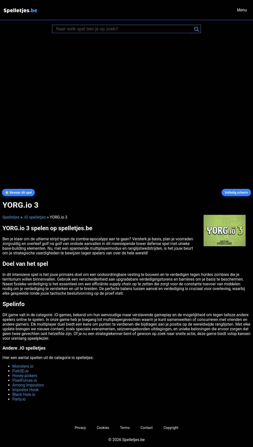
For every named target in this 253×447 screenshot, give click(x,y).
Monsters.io (22, 366)
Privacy (80, 428)
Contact (147, 428)
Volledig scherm (236, 192)
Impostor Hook (25, 389)
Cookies (103, 428)
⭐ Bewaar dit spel (18, 192)
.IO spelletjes (34, 217)
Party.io (19, 399)
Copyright (171, 428)
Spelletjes (11, 217)
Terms (125, 428)
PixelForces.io (24, 380)
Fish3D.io (20, 371)
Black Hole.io (23, 394)
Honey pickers (24, 375)
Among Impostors (28, 385)
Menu (242, 10)
